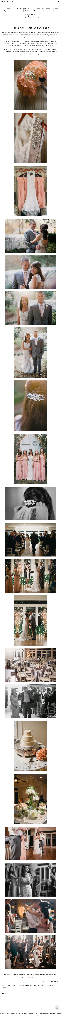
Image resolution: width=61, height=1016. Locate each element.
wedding (4, 987)
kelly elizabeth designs (29, 985)
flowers (19, 985)
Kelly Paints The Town (30, 13)
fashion (13, 985)
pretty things (40, 985)
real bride (48, 985)
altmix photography (33, 978)
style (53, 985)
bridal (8, 985)
